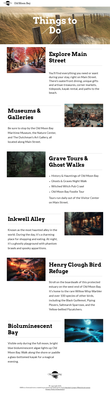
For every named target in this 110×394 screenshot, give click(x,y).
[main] (55, 25)
